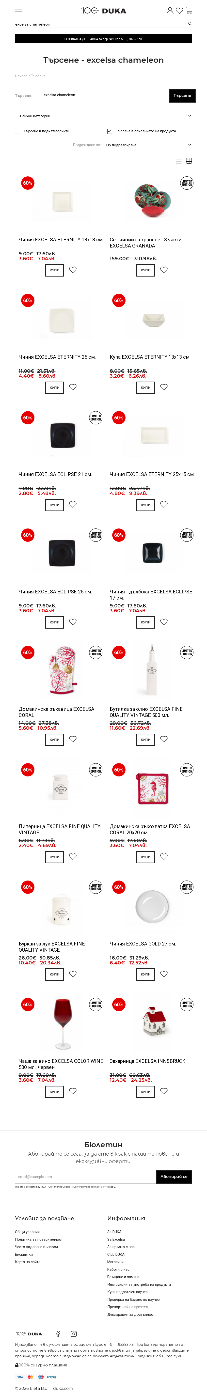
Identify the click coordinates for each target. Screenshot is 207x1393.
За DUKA (114, 1232)
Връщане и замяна (123, 1277)
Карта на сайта (27, 1262)
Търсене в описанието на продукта (147, 131)
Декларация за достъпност (131, 1314)
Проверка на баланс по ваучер (133, 1299)
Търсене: (23, 95)
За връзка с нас (121, 1247)
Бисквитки (24, 1254)
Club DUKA (116, 1254)
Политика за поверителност (39, 1239)
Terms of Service (100, 1186)
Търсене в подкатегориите (48, 131)
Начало (21, 76)
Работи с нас (118, 1269)
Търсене (38, 76)
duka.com (63, 1388)
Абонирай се (174, 1176)
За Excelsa (116, 1239)
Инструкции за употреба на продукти (139, 1284)
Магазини (115, 1262)
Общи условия (27, 1232)
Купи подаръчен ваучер (127, 1292)
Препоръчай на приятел (127, 1307)
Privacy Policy (78, 1186)
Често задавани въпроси (36, 1247)
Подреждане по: (87, 145)
